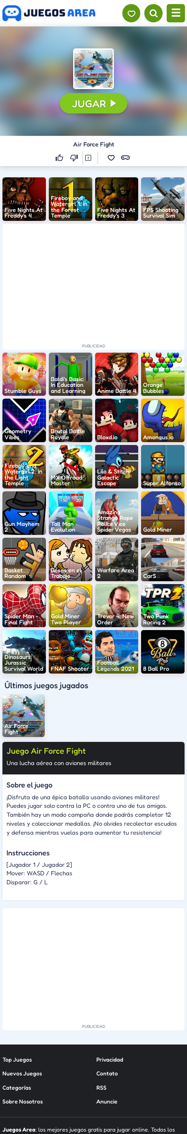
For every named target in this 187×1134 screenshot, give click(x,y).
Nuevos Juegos (22, 1073)
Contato (107, 1073)
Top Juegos (17, 1058)
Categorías (16, 1087)
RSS (101, 1087)
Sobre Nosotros (22, 1101)
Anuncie (106, 1101)
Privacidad (109, 1058)
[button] (93, 68)
